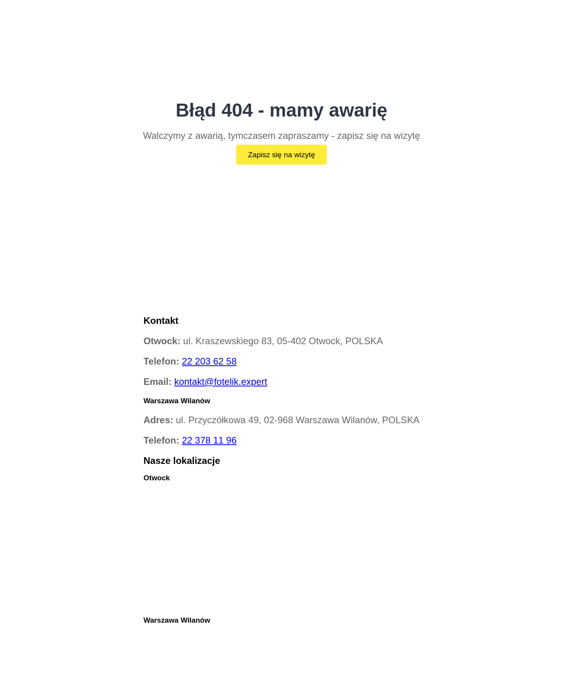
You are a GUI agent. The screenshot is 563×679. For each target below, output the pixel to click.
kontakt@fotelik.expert (220, 381)
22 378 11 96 (209, 440)
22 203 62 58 (209, 361)
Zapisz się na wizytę (281, 155)
